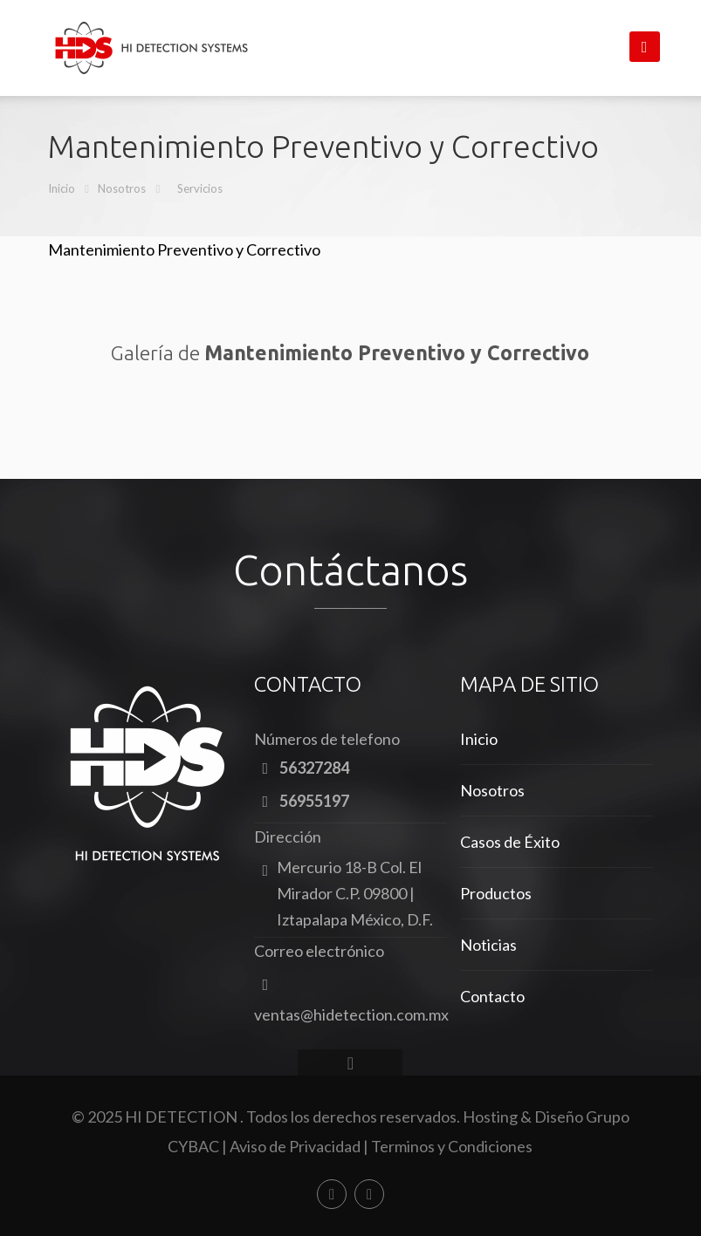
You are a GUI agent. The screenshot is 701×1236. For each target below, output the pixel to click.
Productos (496, 893)
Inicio (61, 188)
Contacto (492, 996)
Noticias (488, 944)
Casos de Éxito (510, 841)
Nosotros (122, 188)
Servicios (200, 188)
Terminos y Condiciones (452, 1146)
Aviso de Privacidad (295, 1146)
